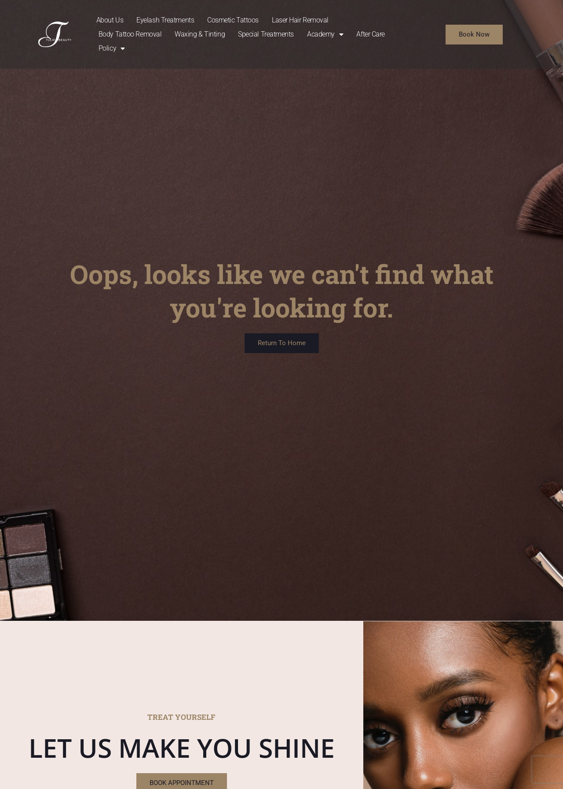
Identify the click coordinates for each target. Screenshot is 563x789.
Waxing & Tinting (200, 34)
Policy (112, 48)
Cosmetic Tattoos (233, 20)
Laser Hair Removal (300, 20)
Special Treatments (266, 34)
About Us (109, 20)
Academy (325, 34)
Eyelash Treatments (165, 20)
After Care (370, 34)
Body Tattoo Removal (130, 34)
